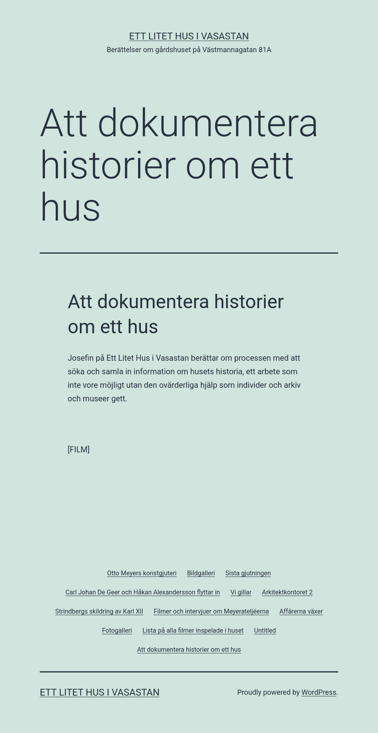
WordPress (319, 692)
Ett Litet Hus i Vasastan (189, 36)
